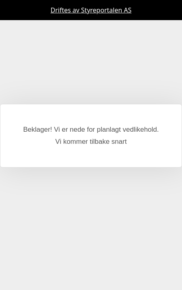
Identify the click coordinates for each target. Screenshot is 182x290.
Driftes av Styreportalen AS (91, 10)
